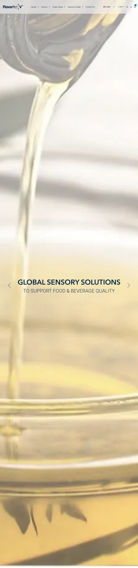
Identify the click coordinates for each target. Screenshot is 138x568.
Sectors (45, 7)
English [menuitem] (108, 6)
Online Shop (59, 7)
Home (35, 7)
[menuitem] (109, 7)
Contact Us (90, 6)
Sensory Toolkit (75, 7)
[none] (109, 7)
